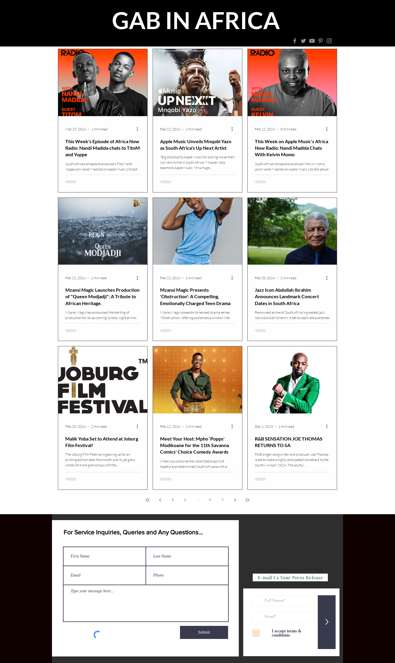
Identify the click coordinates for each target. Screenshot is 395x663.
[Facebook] (294, 40)
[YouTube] (312, 40)
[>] (327, 622)
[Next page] (235, 500)
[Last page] (247, 500)
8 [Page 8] (210, 500)
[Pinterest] (320, 40)
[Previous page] (160, 500)
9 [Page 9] (223, 500)
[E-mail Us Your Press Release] (290, 577)
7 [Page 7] (198, 500)
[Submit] (204, 632)
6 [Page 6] (185, 500)
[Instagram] (329, 40)
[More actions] (139, 129)
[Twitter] (303, 40)
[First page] (147, 500)
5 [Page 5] (173, 500)
